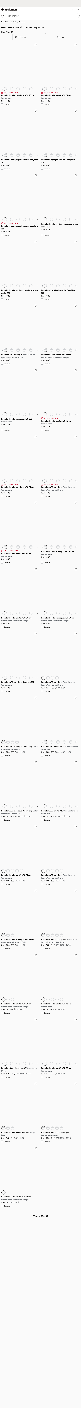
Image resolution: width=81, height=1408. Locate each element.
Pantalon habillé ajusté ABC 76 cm (56, 422)
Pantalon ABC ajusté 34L (59, 747)
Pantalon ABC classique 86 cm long (19, 812)
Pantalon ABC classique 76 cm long (19, 747)
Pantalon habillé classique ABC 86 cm (58, 552)
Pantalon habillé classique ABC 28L (17, 420)
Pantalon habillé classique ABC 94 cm (58, 619)
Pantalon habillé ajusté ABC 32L (18, 1133)
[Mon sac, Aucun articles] (73, 9)
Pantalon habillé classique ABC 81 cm (17, 488)
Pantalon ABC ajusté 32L (59, 812)
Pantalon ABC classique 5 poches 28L (18, 683)
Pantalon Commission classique (55, 1133)
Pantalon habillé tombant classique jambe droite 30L (19, 291)
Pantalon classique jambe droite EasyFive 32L (19, 227)
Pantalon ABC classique (18, 356)
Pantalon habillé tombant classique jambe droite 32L (59, 225)
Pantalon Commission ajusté (59, 940)
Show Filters (7, 32)
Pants (15, 22)
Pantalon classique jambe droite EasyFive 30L (19, 161)
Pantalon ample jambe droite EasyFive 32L (58, 161)
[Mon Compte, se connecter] (68, 9)
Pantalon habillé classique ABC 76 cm (18, 96)
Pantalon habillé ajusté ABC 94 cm (16, 619)
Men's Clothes (5, 22)
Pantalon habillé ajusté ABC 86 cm (16, 554)
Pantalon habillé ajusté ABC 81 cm (56, 96)
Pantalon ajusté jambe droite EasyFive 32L (58, 291)
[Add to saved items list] (35, 44)
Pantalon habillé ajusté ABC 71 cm (56, 356)
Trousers (22, 22)
